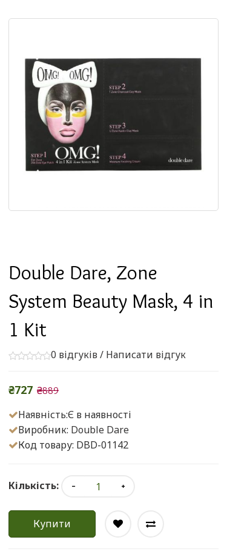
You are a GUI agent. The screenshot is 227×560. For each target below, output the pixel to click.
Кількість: (33, 485)
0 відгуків (74, 354)
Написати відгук (146, 354)
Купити (52, 523)
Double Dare (100, 429)
